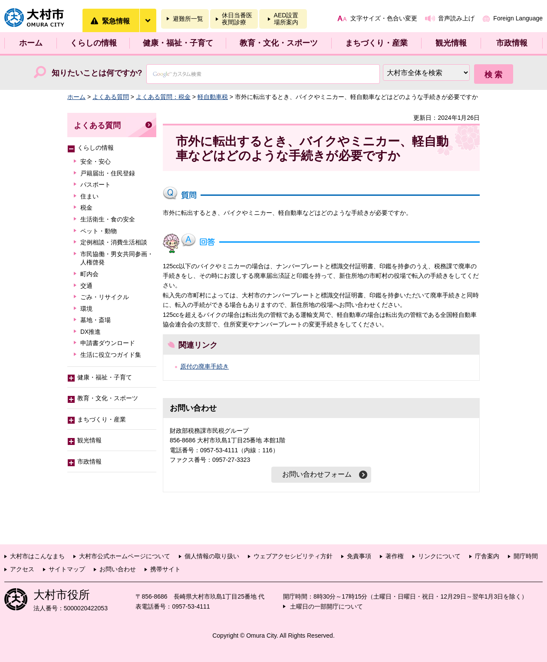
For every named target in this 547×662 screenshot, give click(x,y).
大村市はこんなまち (37, 556)
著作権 (395, 556)
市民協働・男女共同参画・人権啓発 (116, 258)
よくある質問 (110, 96)
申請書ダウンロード (107, 342)
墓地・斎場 (95, 319)
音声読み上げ (456, 18)
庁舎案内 (487, 556)
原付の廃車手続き (204, 366)
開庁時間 (526, 556)
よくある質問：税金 (163, 96)
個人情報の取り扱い (212, 556)
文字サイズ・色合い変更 (383, 18)
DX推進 (90, 331)
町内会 (89, 273)
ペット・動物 (98, 230)
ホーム (31, 43)
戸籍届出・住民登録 (107, 173)
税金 (86, 207)
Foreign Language (518, 18)
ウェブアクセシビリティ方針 (293, 556)
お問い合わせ (117, 569)
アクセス (22, 569)
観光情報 (451, 43)
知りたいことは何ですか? (97, 73)
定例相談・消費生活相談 (113, 242)
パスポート (95, 184)
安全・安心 (95, 161)
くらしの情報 (93, 43)
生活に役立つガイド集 (110, 354)
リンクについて (439, 556)
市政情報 (511, 43)
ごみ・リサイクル (104, 296)
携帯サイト (165, 569)
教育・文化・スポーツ (279, 43)
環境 (86, 308)
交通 (86, 285)
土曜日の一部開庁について (326, 606)
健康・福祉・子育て (178, 43)
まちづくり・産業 (376, 43)
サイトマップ (67, 569)
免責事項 (359, 556)
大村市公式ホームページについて (124, 556)
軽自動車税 (213, 96)
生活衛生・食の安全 (107, 219)
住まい (89, 196)
